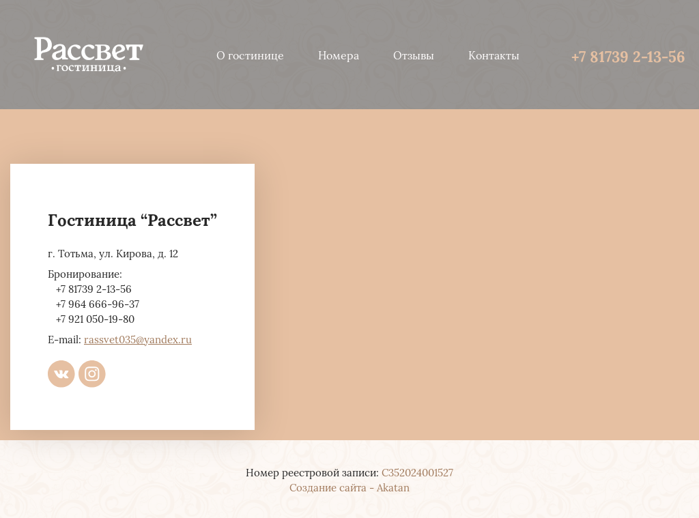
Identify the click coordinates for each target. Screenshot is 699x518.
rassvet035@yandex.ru (138, 338)
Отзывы (413, 54)
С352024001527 (417, 471)
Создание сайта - (333, 486)
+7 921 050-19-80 (95, 318)
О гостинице (250, 54)
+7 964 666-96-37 (97, 303)
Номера (338, 54)
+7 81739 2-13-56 (628, 55)
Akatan (393, 486)
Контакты (493, 54)
